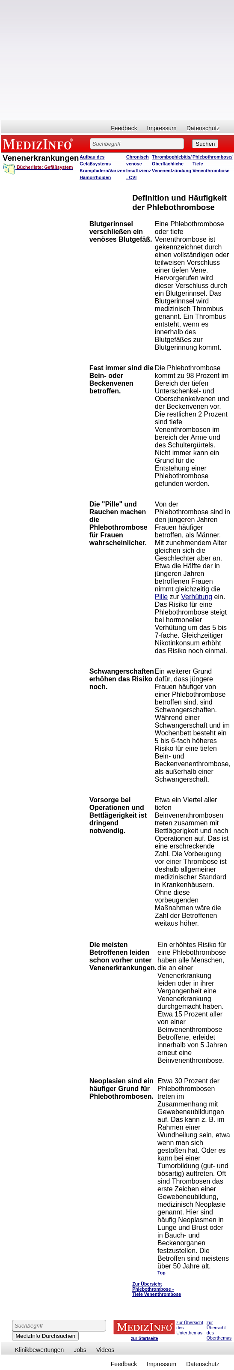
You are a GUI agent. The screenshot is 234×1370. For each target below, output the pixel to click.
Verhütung (196, 596)
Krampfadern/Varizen (102, 170)
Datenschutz (203, 128)
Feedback (124, 128)
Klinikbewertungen (39, 1349)
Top (161, 1272)
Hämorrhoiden (95, 177)
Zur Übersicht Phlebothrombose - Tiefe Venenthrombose (156, 1289)
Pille (161, 596)
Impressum (162, 128)
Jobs (80, 1349)
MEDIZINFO (39, 143)
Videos (105, 1349)
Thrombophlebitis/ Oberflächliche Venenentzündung (172, 163)
